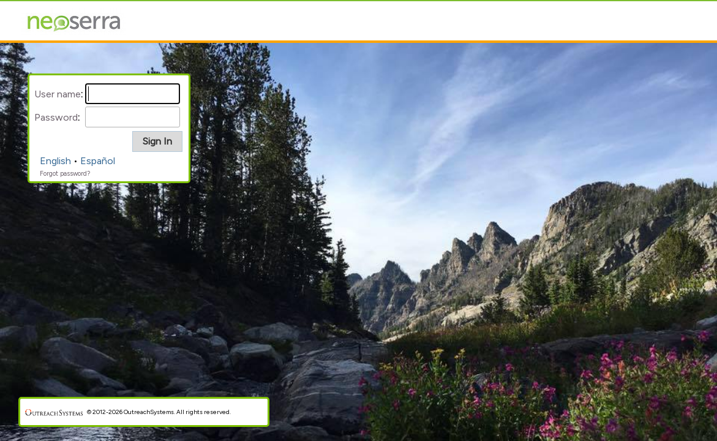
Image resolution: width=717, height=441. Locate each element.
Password (56, 117)
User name (57, 94)
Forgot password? (65, 174)
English (55, 161)
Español (97, 161)
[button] (157, 141)
